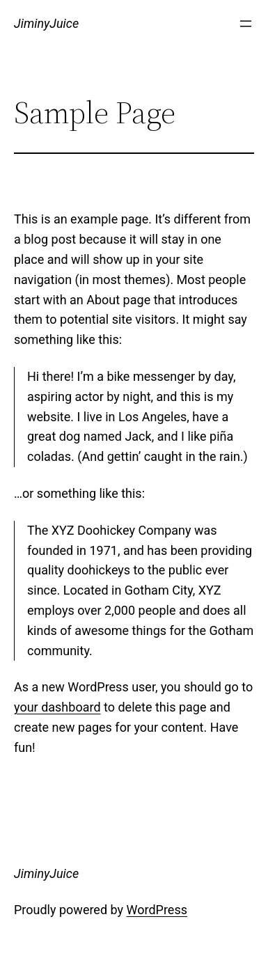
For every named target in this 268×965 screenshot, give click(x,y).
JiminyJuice (46, 23)
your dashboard (57, 707)
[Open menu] (245, 23)
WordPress (157, 909)
